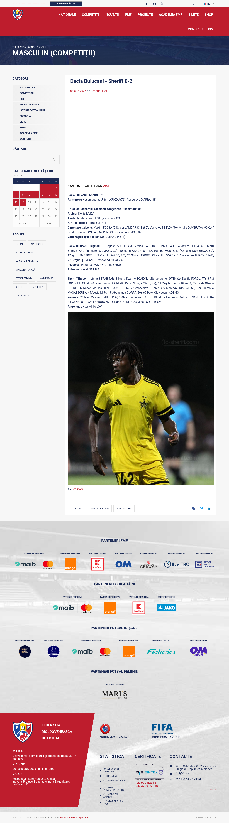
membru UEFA (107, 737)
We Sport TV (22, 295)
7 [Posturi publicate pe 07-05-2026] (36, 195)
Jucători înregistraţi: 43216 (114, 788)
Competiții (44, 47)
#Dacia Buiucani (100, 508)
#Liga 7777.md (123, 508)
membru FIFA (159, 737)
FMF (20, 98)
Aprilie (22, 223)
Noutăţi (31, 47)
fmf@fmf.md (184, 773)
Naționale (24, 87)
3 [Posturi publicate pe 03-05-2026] (56, 187)
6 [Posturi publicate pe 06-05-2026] (29, 195)
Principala (19, 47)
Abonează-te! (66, 3)
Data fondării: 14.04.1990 (111, 770)
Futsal (19, 244)
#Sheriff (78, 508)
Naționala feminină (27, 261)
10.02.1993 (123, 737)
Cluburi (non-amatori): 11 (110, 795)
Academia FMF (25, 132)
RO (207, 4)
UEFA (19, 121)
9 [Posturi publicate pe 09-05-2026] (49, 195)
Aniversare (46, 278)
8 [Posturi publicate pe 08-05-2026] (42, 195)
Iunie (49, 223)
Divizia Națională (25, 270)
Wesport (22, 138)
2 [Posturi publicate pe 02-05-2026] (49, 187)
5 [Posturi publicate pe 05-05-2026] (22, 195)
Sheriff (20, 287)
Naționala (37, 244)
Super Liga (37, 287)
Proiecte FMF (26, 104)
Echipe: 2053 (110, 776)
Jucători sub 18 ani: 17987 (114, 802)
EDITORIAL (22, 115)
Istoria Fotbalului (29, 109)
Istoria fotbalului (26, 252)
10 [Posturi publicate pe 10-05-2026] (56, 195)
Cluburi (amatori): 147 (115, 781)
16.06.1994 (174, 737)
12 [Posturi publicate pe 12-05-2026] (22, 202)
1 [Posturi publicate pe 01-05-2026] (42, 187)
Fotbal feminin (24, 278)
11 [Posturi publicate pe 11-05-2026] (16, 202)
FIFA (20, 127)
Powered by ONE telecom (206, 818)
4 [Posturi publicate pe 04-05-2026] (16, 195)
